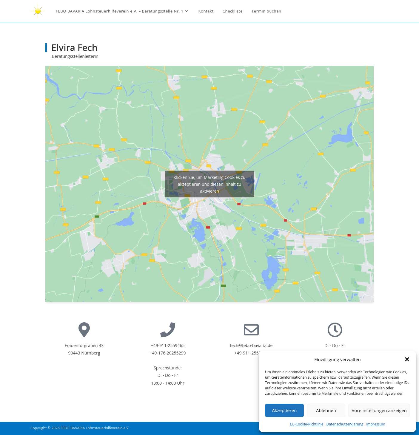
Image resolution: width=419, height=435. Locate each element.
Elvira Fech (74, 47)
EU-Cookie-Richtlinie (306, 424)
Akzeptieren (284, 410)
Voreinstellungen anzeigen (379, 410)
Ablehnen (326, 410)
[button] (407, 359)
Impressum (375, 424)
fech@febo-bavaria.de (251, 345)
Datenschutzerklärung (344, 424)
